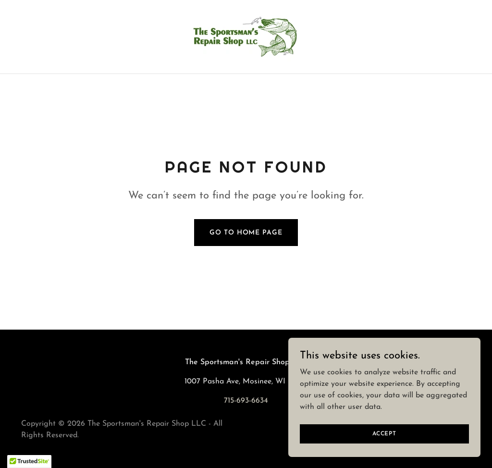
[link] (246, 36)
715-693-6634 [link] (246, 401)
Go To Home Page (245, 232)
